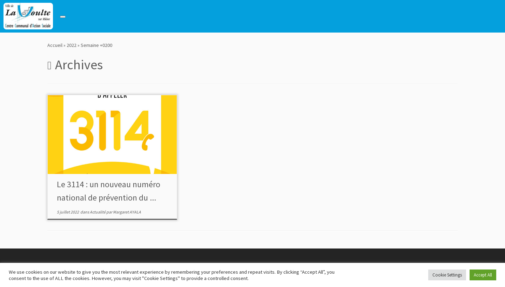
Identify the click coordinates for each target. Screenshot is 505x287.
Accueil (54, 45)
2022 (71, 45)
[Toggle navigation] (63, 17)
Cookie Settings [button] (447, 275)
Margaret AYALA (127, 212)
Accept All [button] (483, 275)
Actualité (98, 212)
